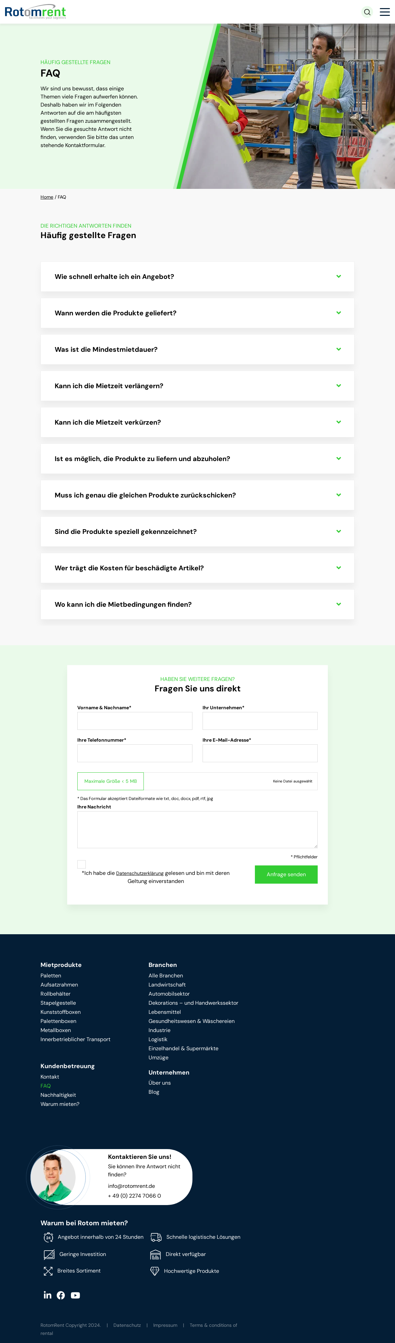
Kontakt (50, 1076)
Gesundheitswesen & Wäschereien (192, 1021)
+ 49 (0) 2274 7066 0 (134, 1195)
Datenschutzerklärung (140, 873)
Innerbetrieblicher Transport (75, 1039)
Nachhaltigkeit (58, 1094)
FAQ (46, 1085)
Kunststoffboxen (61, 1012)
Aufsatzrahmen (59, 984)
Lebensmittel (165, 1012)
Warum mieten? (60, 1104)
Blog (154, 1091)
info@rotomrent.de (131, 1186)
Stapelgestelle (58, 1002)
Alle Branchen (166, 975)
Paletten (51, 975)
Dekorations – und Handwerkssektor (193, 1002)
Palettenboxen (58, 1021)
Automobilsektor (169, 993)
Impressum (165, 1325)
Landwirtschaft (167, 984)
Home (47, 197)
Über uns (160, 1082)
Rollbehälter (56, 993)
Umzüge (158, 1057)
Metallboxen (56, 1030)
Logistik (158, 1039)
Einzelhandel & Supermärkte (183, 1048)
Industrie (159, 1030)
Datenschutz (127, 1325)
